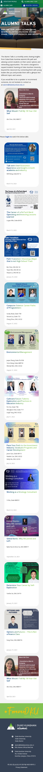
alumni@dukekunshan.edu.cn (13, 85)
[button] (38, 12)
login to (8, 137)
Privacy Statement (21, 767)
